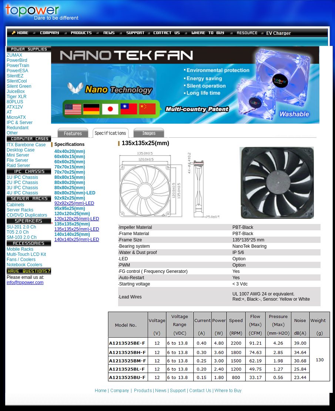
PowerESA (17, 70)
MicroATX (16, 117)
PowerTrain (18, 65)
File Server (17, 160)
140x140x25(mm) (72, 234)
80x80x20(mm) (69, 182)
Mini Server (18, 155)
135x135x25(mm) (72, 224)
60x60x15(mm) (69, 156)
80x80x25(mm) (69, 187)
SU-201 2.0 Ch (21, 227)
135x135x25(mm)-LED (76, 229)
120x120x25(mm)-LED (76, 218)
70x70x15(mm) (69, 167)
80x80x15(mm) (69, 177)
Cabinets (15, 204)
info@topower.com (25, 282)
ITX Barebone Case (26, 144)
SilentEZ (15, 75)
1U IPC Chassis (22, 177)
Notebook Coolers (24, 264)
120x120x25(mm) (72, 213)
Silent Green (19, 86)
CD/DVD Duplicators (27, 215)
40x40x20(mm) (69, 151)
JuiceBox (16, 91)
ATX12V (15, 107)
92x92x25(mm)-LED (74, 203)
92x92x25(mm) (69, 198)
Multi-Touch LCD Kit (26, 254)
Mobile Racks (20, 249)
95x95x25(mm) (69, 208)
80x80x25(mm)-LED (75, 193)
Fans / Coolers (21, 259)
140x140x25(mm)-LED (76, 239)
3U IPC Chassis (22, 187)
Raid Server (18, 165)
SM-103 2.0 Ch (22, 237)
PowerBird (17, 60)
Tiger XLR (17, 96)
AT (9, 112)
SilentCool (17, 81)
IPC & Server (20, 122)
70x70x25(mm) (69, 172)
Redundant (18, 127)
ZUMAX (14, 55)
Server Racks (20, 210)
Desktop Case (20, 150)
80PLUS (15, 101)
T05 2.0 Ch (18, 232)
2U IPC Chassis (22, 182)
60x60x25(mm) (69, 161)
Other (12, 133)
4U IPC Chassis (22, 193)
